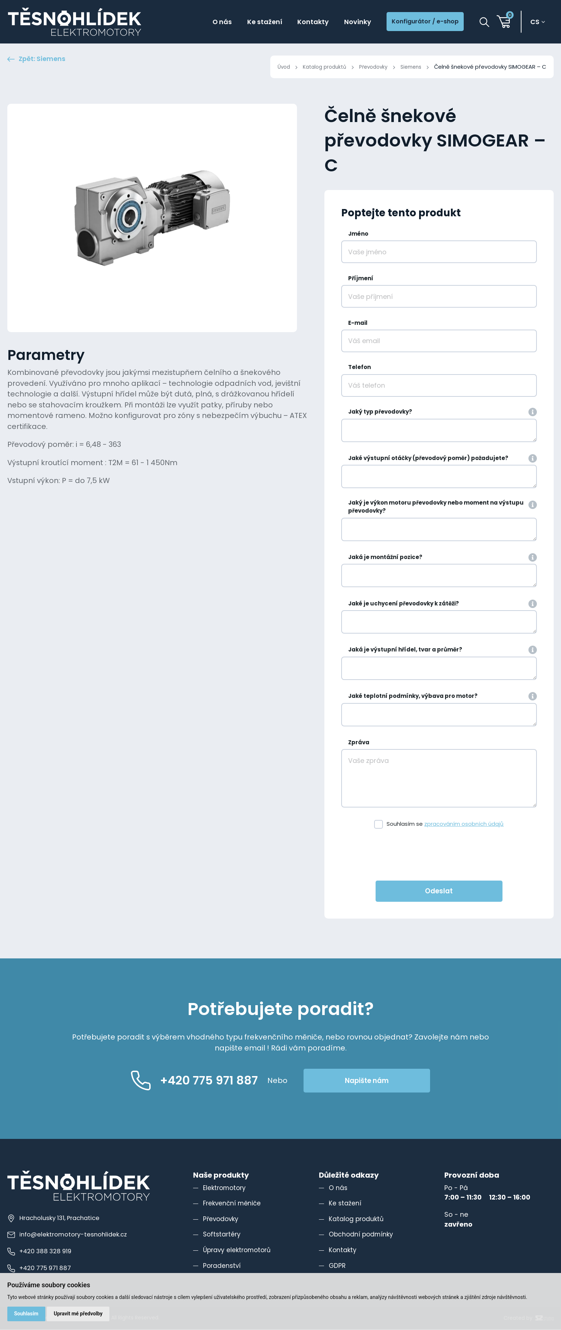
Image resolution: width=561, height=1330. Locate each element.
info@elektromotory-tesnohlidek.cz (69, 1235)
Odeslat (439, 891)
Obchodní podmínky (362, 1234)
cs (536, 22)
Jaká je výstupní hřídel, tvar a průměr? (405, 650)
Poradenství (222, 1266)
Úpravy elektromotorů (239, 1250)
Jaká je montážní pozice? (385, 558)
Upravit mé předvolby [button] (79, 1313)
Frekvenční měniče (233, 1203)
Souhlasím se (445, 824)
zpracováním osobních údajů (464, 824)
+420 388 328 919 (40, 1251)
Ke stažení (250, 22)
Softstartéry (222, 1234)
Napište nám (384, 1081)
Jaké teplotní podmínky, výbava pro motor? (413, 696)
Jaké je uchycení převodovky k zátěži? (403, 604)
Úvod (274, 67)
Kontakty (302, 22)
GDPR (337, 1266)
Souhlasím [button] (26, 1313)
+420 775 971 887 (40, 1268)
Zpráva (358, 743)
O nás (205, 22)
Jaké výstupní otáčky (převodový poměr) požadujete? (428, 459)
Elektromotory (226, 1188)
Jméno (358, 234)
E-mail (358, 323)
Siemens (409, 67)
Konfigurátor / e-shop (421, 22)
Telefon (359, 368)
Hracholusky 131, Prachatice (56, 1218)
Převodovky (369, 67)
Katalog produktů (317, 67)
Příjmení (360, 279)
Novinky (348, 22)
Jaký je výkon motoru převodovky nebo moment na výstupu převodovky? (436, 507)
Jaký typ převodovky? (380, 412)
